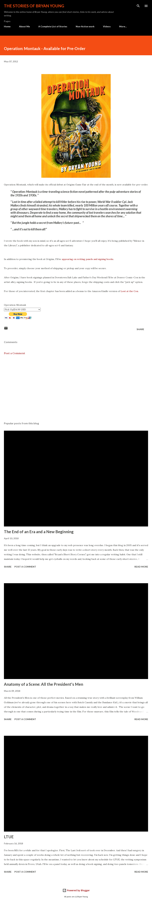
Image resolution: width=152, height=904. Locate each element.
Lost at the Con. (130, 291)
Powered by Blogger (76, 890)
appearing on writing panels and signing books (87, 259)
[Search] (138, 6)
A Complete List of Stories (52, 26)
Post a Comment (14, 353)
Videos (107, 26)
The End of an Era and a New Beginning (39, 531)
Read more (141, 566)
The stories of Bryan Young (34, 5)
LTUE (9, 836)
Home (7, 26)
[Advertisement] (76, 388)
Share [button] (140, 329)
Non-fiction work (85, 26)
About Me (24, 26)
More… (123, 26)
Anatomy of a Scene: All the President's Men (43, 684)
